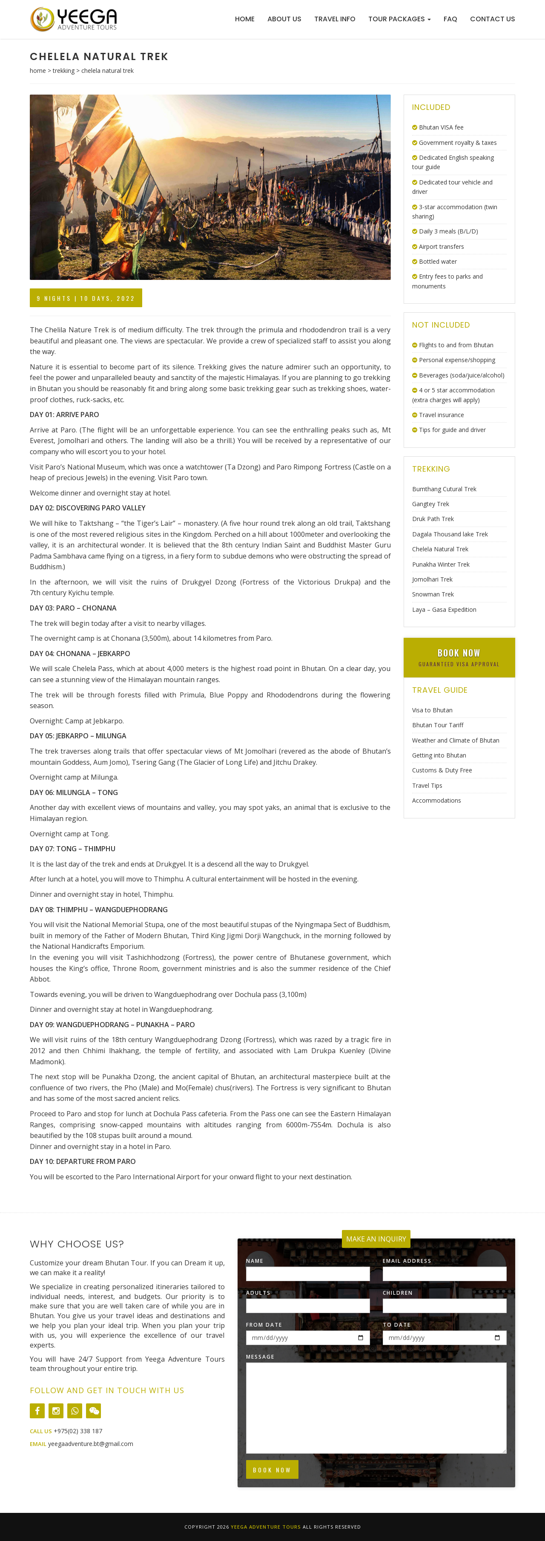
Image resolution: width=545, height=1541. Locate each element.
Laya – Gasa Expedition (444, 609)
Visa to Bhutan (432, 710)
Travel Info (335, 19)
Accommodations (436, 800)
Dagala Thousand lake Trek (450, 534)
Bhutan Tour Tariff (437, 725)
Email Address (407, 1260)
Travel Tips (427, 785)
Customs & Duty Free (442, 770)
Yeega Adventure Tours (266, 1527)
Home (245, 19)
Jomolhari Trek (432, 579)
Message (260, 1356)
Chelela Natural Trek (440, 549)
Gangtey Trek (430, 504)
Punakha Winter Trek (441, 564)
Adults (258, 1292)
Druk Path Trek (433, 519)
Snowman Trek (433, 594)
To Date (397, 1324)
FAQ (450, 19)
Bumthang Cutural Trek (444, 489)
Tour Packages (399, 19)
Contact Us (492, 19)
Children (398, 1292)
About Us (284, 19)
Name (255, 1260)
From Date (264, 1324)
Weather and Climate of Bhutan (455, 740)
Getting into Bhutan (439, 755)
